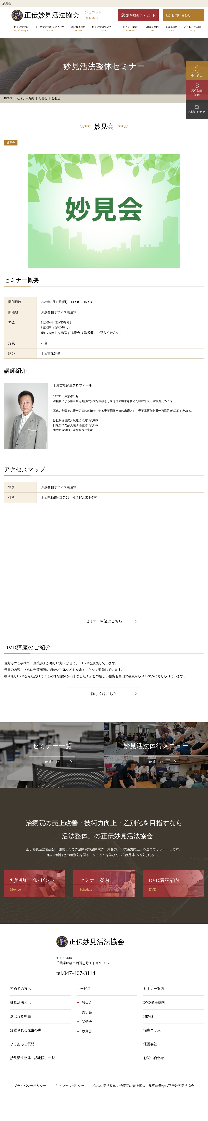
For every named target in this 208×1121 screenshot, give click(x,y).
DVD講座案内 (151, 29)
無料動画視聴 (197, 93)
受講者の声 (171, 29)
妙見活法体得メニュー (104, 29)
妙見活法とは (21, 29)
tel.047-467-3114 (75, 973)
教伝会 (87, 1002)
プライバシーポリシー (30, 1085)
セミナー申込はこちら (104, 621)
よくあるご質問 (192, 29)
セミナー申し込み (197, 73)
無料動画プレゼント (140, 15)
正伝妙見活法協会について (50, 29)
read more (52, 762)
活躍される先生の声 (25, 1030)
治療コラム (93, 12)
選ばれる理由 (78, 29)
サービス (84, 989)
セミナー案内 (130, 29)
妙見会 (10, 142)
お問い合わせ (181, 15)
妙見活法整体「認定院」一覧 (32, 1058)
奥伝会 (87, 1012)
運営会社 (91, 18)
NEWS (148, 1016)
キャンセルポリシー (69, 1085)
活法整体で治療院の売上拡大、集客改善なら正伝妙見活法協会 (148, 1085)
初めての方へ (20, 989)
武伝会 (87, 1022)
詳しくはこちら (104, 694)
